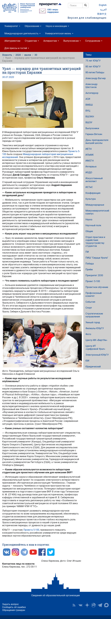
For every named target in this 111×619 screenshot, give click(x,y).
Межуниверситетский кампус (97, 212)
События (90, 301)
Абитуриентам (12, 40)
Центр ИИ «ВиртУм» (96, 340)
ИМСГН (89, 160)
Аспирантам (51, 40)
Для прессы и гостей (16, 48)
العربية (103, 9)
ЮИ (87, 360)
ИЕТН (88, 149)
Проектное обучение (96, 287)
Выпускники (92, 128)
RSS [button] (74, 605)
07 (6, 77)
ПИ (87, 251)
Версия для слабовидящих (87, 17)
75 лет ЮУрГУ (93, 60)
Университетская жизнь (59, 33)
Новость (7, 54)
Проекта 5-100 (31, 529)
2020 (18, 54)
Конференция (92, 193)
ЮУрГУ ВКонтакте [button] (80, 605)
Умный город (92, 322)
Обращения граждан (13, 610)
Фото (88, 334)
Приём (89, 269)
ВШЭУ (88, 122)
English (103, 5)
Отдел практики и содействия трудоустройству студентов (95, 241)
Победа (89, 263)
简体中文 (102, 14)
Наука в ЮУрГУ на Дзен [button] (87, 605)
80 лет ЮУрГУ (93, 66)
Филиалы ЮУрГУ (94, 328)
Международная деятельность (22, 33)
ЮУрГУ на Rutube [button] (93, 605)
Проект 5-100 (92, 281)
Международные (94, 204)
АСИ (87, 99)
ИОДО (88, 172)
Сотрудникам (93, 40)
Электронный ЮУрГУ (97, 354)
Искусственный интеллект (94, 180)
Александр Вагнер (95, 78)
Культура (90, 199)
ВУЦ (87, 110)
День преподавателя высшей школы (96, 141)
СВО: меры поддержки (53, 10)
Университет (12, 26)
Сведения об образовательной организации (55, 595)
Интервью (91, 166)
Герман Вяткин (93, 134)
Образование (33, 26)
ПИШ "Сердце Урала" (96, 257)
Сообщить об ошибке (14, 607)
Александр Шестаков (91, 86)
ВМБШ (89, 104)
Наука (88, 219)
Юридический (93, 366)
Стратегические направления (94, 315)
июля (27, 54)
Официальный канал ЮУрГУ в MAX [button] (106, 605)
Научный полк (93, 225)
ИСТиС (89, 187)
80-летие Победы (94, 72)
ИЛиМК (89, 154)
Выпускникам (72, 40)
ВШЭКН (89, 116)
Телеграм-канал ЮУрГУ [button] (100, 605)
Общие (89, 231)
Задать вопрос (10, 604)
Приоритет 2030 (94, 275)
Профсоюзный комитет (93, 294)
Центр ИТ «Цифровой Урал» (95, 347)
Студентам (32, 40)
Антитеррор (91, 93)
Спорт (88, 307)
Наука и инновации (57, 26)
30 (35, 54)
